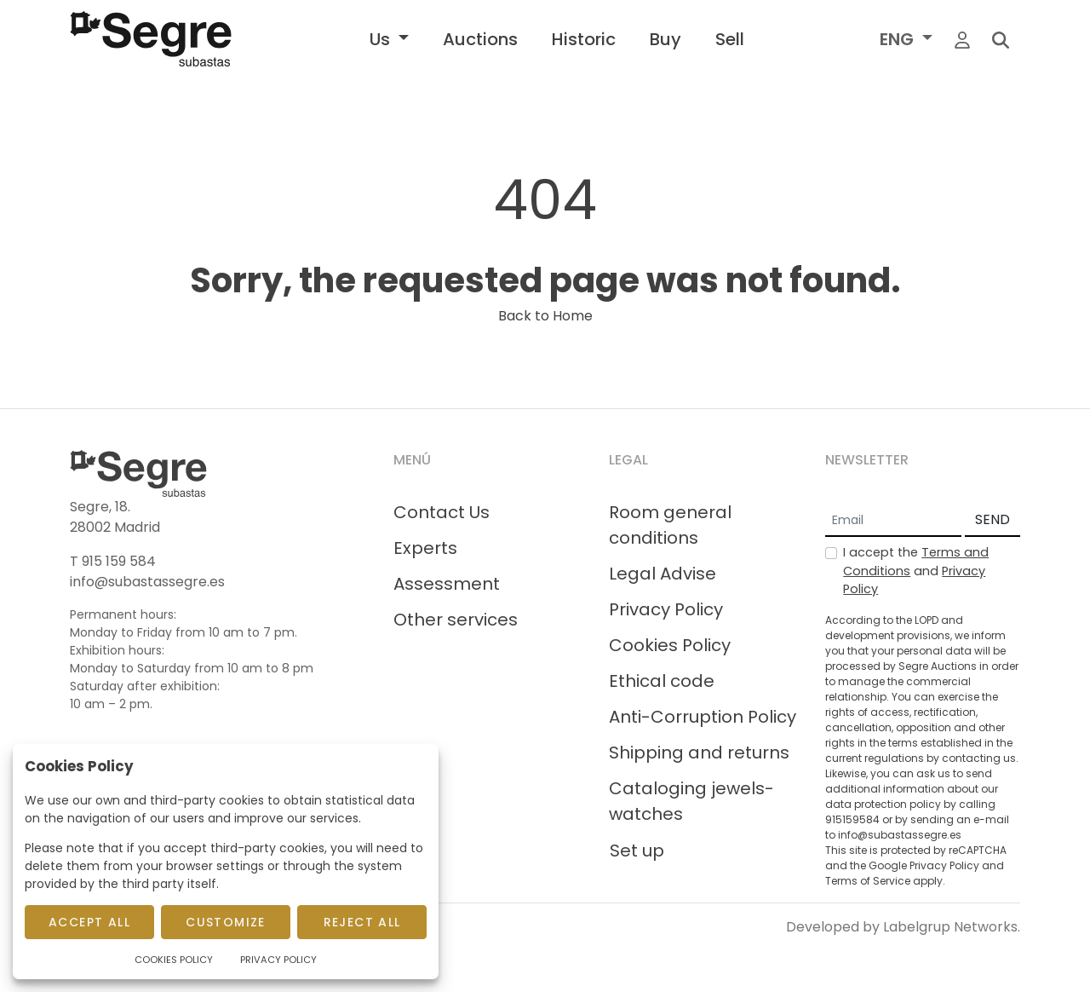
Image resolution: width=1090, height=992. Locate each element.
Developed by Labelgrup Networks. (903, 927)
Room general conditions (670, 525)
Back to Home (545, 316)
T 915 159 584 (113, 561)
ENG (899, 39)
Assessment (446, 584)
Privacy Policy (666, 609)
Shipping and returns (699, 752)
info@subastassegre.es (147, 581)
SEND (992, 519)
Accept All (89, 922)
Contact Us (441, 512)
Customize (226, 922)
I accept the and (916, 570)
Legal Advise (662, 573)
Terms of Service (867, 881)
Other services (455, 620)
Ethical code (661, 681)
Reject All (362, 922)
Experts (425, 548)
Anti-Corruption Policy (702, 717)
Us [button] (382, 39)
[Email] (893, 521)
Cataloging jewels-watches (691, 801)
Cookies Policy (670, 645)
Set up (637, 850)
